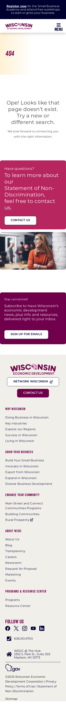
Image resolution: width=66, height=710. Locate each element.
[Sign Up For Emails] (26, 334)
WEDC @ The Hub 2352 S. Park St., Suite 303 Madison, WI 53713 (32, 654)
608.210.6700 (23, 638)
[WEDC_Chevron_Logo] (18, 23)
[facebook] (7, 628)
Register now (17, 6)
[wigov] (12, 665)
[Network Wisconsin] (33, 381)
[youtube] (33, 628)
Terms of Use (25, 686)
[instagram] (24, 628)
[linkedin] (41, 628)
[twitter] (16, 628)
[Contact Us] (20, 220)
